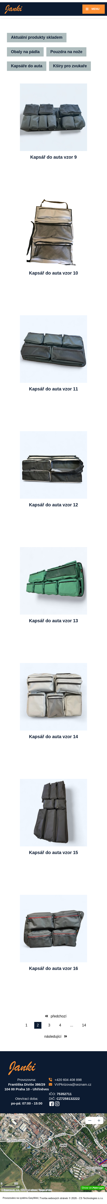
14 (84, 1025)
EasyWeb (33, 1198)
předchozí (55, 1016)
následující (55, 1036)
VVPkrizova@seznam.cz (70, 1084)
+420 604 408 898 (65, 1080)
